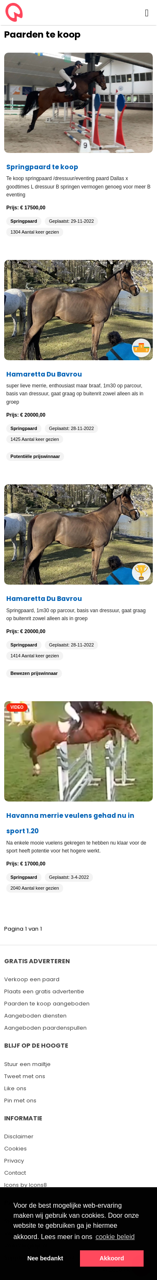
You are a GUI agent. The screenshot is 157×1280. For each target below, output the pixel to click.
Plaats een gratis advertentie (44, 991)
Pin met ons (20, 1100)
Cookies (15, 1149)
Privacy (14, 1161)
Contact (15, 1173)
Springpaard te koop (42, 167)
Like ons (15, 1088)
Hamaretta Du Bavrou (44, 374)
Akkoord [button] (112, 1258)
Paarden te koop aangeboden (47, 1004)
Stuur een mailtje (27, 1064)
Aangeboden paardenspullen (45, 1028)
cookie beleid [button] (114, 1236)
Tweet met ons (24, 1076)
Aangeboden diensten (35, 1016)
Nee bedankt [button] (45, 1258)
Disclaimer (18, 1136)
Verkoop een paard (31, 979)
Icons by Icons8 (25, 1185)
